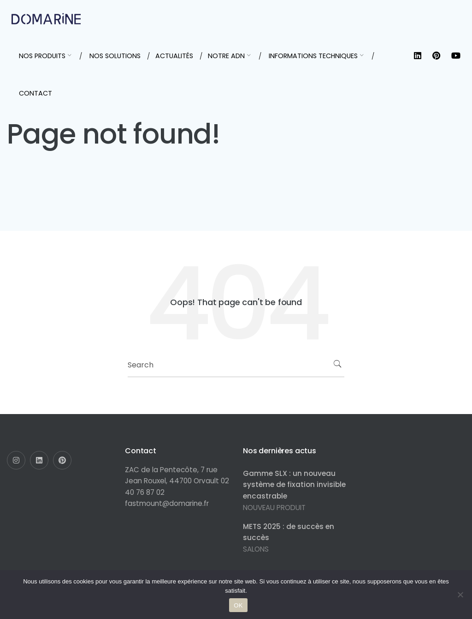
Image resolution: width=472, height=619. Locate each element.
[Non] (460, 594)
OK (238, 605)
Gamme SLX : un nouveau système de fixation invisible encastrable (294, 485)
